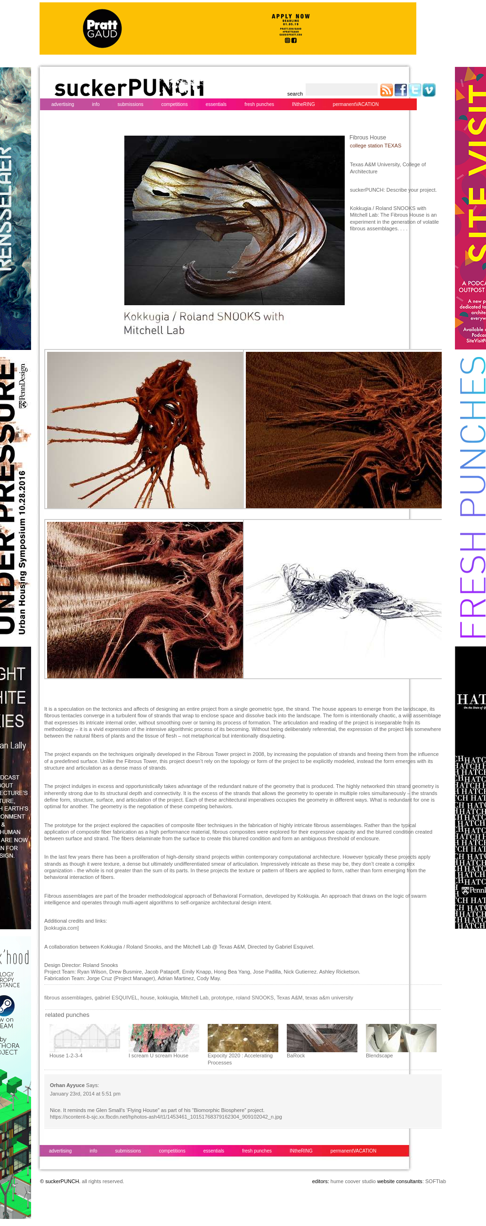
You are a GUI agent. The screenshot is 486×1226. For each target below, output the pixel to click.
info (95, 104)
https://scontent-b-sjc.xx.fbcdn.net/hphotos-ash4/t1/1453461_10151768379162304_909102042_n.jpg (166, 1117)
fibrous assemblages (68, 997)
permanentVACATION (356, 104)
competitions (175, 104)
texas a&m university (329, 997)
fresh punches (259, 104)
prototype (222, 997)
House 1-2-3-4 (65, 1055)
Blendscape (379, 1055)
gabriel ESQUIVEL (116, 997)
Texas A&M (289, 997)
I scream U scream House (158, 1055)
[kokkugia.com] (61, 928)
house (147, 997)
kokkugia (167, 997)
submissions (130, 104)
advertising (62, 104)
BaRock (296, 1055)
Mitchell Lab (195, 997)
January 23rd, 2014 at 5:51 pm (85, 1093)
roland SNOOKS (255, 997)
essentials (216, 104)
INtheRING (303, 104)
